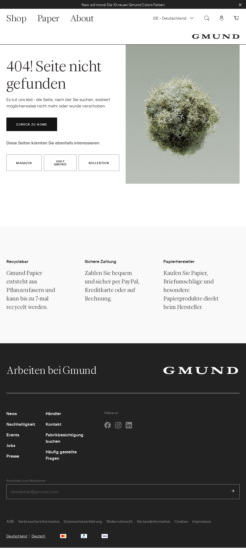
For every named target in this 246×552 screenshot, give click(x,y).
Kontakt (53, 428)
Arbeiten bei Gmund (57, 373)
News (11, 417)
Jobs (10, 449)
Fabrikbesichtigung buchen (64, 442)
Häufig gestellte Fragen (61, 459)
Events (12, 438)
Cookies (181, 525)
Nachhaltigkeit (20, 428)
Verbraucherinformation (39, 525)
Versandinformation (153, 525)
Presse (12, 460)
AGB (10, 525)
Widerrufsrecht (119, 525)
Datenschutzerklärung (83, 525)
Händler (53, 417)
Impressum (201, 525)
